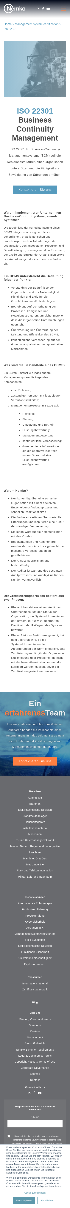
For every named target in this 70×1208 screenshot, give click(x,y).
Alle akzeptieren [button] (24, 1200)
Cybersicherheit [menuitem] (35, 921)
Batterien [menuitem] (35, 803)
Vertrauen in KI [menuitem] (35, 927)
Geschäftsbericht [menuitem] (35, 1043)
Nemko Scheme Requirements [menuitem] (35, 1049)
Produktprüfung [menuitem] (34, 915)
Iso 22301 (10, 29)
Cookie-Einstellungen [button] (35, 1193)
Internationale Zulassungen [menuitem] (35, 903)
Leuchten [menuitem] (35, 852)
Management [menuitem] (35, 1037)
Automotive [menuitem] (35, 797)
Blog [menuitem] (35, 1002)
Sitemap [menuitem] (35, 1073)
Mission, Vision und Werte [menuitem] (35, 1019)
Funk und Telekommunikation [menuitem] (35, 870)
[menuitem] (35, 888)
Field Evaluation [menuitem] (35, 939)
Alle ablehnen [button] (47, 1200)
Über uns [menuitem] (34, 1012)
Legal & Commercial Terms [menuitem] (35, 1055)
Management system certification (37, 24)
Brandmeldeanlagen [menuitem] (35, 815)
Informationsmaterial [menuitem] (35, 983)
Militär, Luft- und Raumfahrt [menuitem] (35, 876)
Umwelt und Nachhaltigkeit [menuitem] (35, 958)
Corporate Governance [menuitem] (35, 1067)
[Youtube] (48, 8)
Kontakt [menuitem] (35, 1080)
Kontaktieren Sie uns (35, 190)
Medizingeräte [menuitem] (35, 864)
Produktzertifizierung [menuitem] (35, 909)
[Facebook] (43, 8)
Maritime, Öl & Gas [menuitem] (35, 858)
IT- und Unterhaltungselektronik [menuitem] (35, 840)
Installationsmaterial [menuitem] (35, 828)
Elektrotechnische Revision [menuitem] (35, 809)
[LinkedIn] (38, 8)
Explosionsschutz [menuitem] (35, 964)
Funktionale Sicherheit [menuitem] (35, 952)
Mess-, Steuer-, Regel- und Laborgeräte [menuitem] (35, 846)
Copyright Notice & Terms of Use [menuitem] (35, 1061)
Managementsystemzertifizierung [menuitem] (35, 933)
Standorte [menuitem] (35, 1025)
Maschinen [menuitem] (35, 834)
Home (8, 24)
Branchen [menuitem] (35, 791)
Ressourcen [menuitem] (35, 977)
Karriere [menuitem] (35, 1031)
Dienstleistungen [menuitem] (35, 897)
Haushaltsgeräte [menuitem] (35, 821)
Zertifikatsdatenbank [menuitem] (35, 989)
